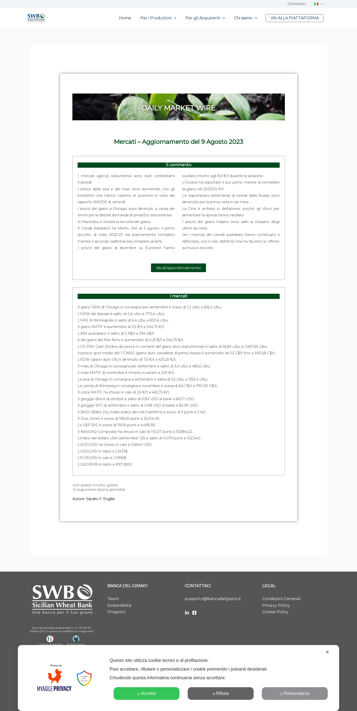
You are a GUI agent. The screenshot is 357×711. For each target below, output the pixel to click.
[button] (321, 3)
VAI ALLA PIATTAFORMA (295, 18)
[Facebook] (194, 613)
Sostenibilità (119, 605)
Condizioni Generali (281, 598)
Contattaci (299, 3)
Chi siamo (247, 18)
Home (130, 18)
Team (113, 598)
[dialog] (178, 678)
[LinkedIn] (187, 613)
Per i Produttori (162, 18)
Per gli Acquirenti (208, 18)
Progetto (116, 612)
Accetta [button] (146, 693)
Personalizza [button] (294, 693)
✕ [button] (327, 652)
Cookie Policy (275, 612)
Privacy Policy (276, 605)
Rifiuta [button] (220, 693)
